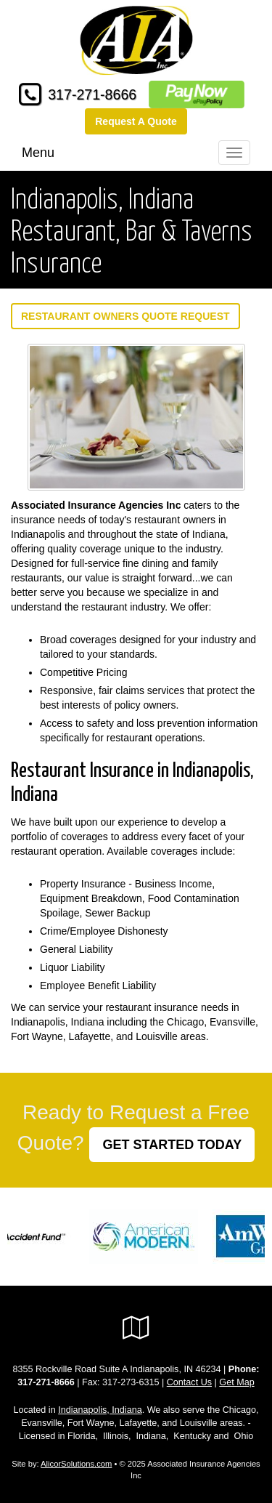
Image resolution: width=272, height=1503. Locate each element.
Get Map (236, 1382)
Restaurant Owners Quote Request (125, 316)
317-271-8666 (92, 94)
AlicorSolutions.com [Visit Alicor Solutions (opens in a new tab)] (76, 1463)
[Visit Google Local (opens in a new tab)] (136, 1328)
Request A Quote (136, 121)
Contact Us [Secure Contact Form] (189, 1382)
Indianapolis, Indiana (100, 1410)
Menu (38, 152)
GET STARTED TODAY (172, 1144)
